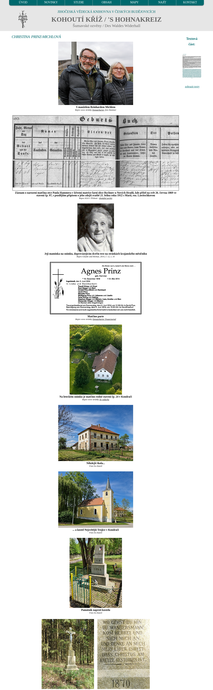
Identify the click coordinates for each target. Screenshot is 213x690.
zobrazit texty (192, 86)
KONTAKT (190, 2)
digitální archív (105, 198)
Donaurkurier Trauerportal (104, 319)
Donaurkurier (98, 110)
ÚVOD (23, 2)
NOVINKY (51, 2)
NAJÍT (162, 2)
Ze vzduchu (104, 399)
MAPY (134, 2)
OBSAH (106, 2)
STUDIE (79, 2)
